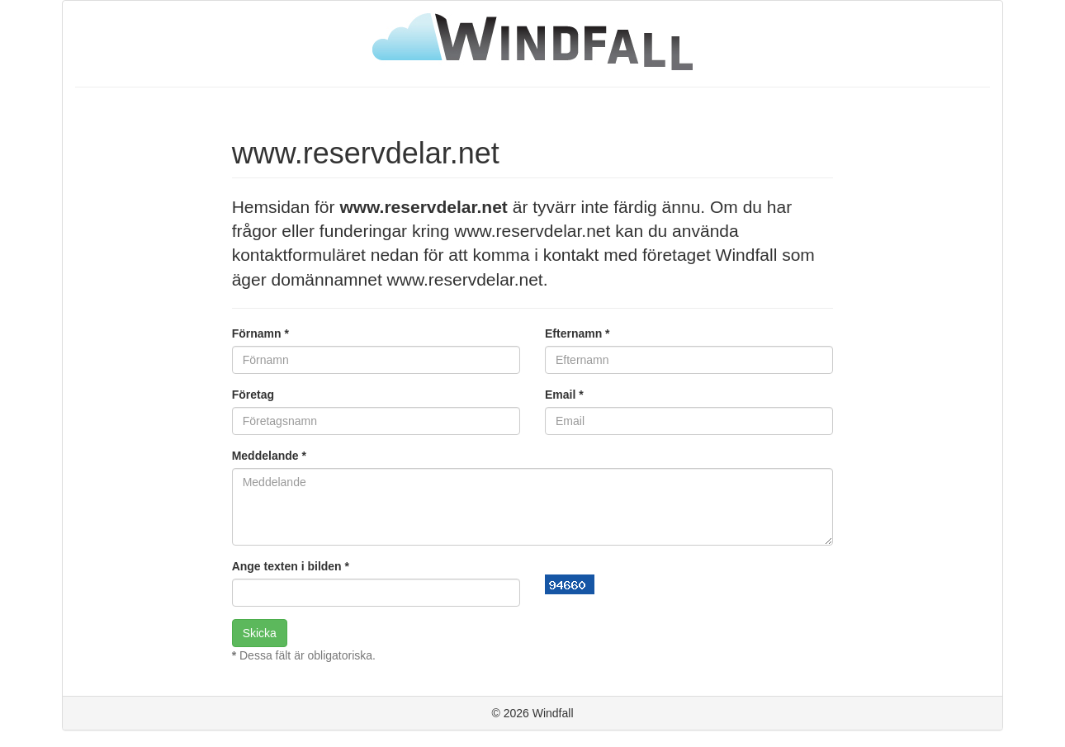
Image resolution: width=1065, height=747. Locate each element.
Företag (253, 394)
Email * (564, 394)
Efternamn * (577, 333)
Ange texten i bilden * (290, 566)
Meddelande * (269, 455)
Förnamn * (260, 333)
